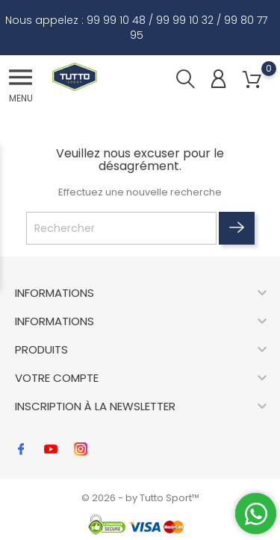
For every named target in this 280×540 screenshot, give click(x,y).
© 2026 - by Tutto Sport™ (140, 498)
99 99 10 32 (185, 20)
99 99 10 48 (116, 20)
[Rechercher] (121, 228)
